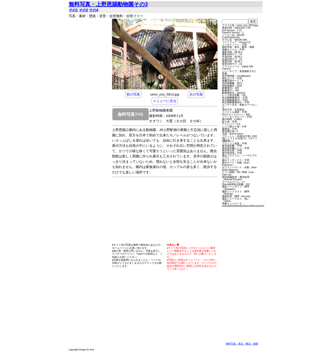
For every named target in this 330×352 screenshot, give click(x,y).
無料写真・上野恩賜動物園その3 (108, 4)
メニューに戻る (164, 101)
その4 (93, 10)
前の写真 (133, 94)
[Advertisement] (89, 86)
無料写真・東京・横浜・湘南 (242, 343)
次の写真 (196, 94)
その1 (73, 10)
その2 (83, 10)
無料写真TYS (130, 114)
